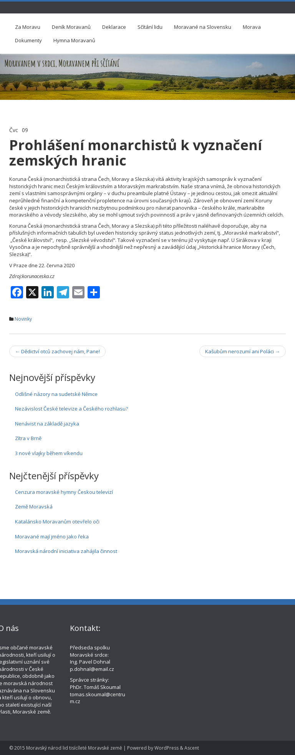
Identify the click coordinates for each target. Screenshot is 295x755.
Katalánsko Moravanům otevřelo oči (57, 521)
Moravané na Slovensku (202, 26)
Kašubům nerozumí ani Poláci (242, 351)
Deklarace (114, 26)
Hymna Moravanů (74, 40)
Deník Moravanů (71, 26)
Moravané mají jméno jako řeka (52, 536)
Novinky (23, 319)
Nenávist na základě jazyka (47, 423)
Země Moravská (34, 506)
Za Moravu (27, 26)
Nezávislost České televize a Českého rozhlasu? (71, 408)
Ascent (191, 748)
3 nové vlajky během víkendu (49, 453)
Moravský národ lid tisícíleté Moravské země (74, 748)
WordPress (166, 748)
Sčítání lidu (150, 26)
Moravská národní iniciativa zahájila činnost (66, 551)
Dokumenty (28, 40)
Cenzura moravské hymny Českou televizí (64, 491)
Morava (252, 26)
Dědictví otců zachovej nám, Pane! (57, 351)
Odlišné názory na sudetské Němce (56, 394)
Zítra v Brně (28, 438)
